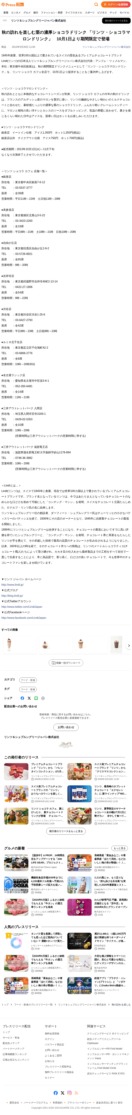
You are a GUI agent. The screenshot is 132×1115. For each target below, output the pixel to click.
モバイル (124, 12)
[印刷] (43, 698)
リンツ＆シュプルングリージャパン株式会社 (106, 46)
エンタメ (16, 12)
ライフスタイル (73, 12)
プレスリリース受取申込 (58, 1066)
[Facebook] (22, 698)
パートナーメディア (13, 1048)
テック (113, 12)
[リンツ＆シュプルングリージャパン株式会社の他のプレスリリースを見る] (116, 21)
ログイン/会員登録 (116, 4)
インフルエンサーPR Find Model (104, 1048)
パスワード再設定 (54, 1044)
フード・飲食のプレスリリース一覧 (33, 1004)
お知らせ (49, 1061)
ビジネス (102, 12)
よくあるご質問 (53, 1055)
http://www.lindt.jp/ (12, 584)
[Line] (36, 698)
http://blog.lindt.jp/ (12, 595)
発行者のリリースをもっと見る (66, 831)
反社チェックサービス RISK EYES (106, 1073)
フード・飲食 (28, 680)
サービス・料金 (11, 1037)
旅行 (35, 12)
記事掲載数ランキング (15, 1054)
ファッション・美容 (52, 12)
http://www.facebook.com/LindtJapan (23, 617)
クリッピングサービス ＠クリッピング (108, 1033)
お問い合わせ (66, 727)
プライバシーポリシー (79, 1102)
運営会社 (14, 1102)
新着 (5, 12)
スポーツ (90, 12)
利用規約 (57, 1102)
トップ (5, 1004)
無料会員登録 (52, 1033)
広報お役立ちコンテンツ (16, 1059)
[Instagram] (69, 1093)
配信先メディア (11, 1043)
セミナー (49, 1077)
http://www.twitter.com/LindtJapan (21, 606)
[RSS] (76, 1093)
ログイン (49, 1039)
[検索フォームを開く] (96, 4)
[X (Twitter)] (29, 698)
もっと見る (120, 848)
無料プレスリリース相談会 (59, 1072)
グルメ (27, 12)
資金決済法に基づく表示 (109, 1102)
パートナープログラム (36, 1102)
